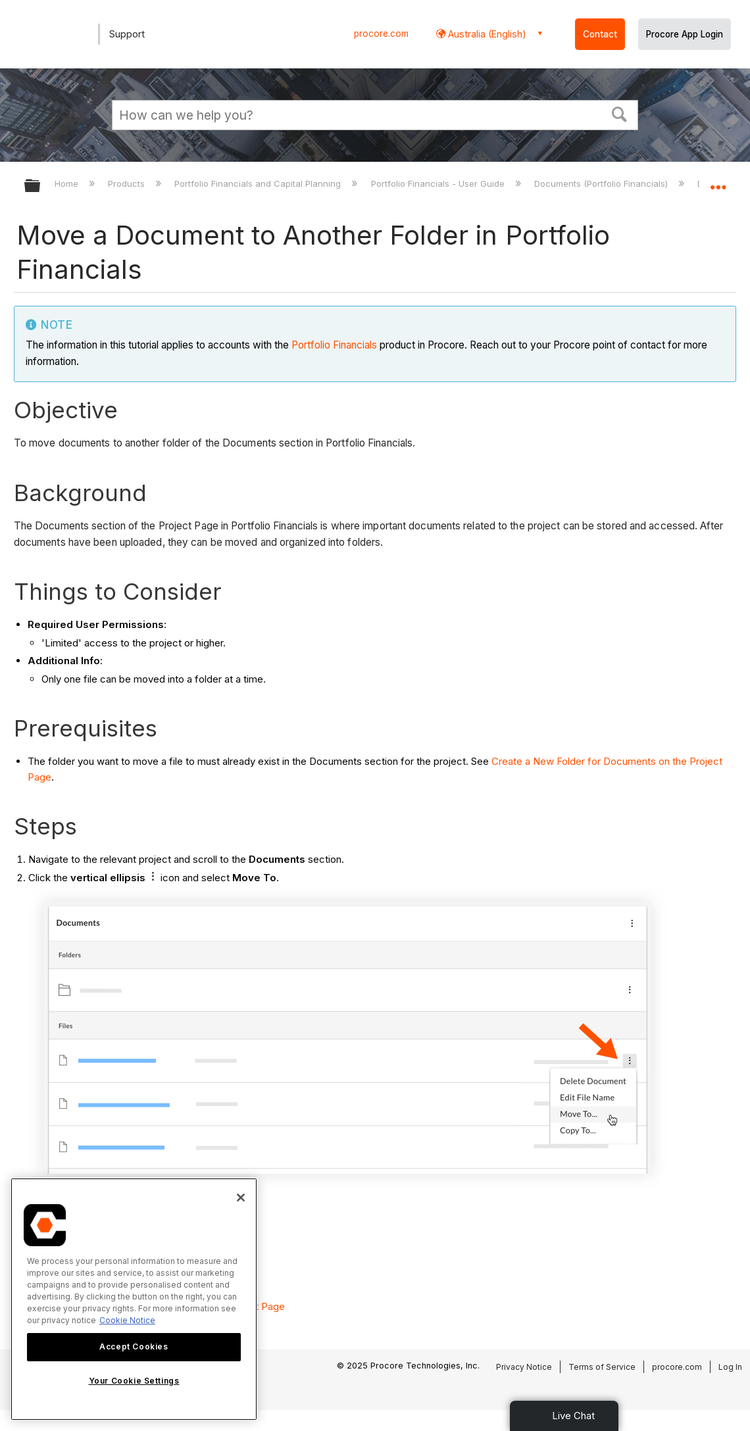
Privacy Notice (524, 1367)
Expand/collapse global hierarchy (40, 186)
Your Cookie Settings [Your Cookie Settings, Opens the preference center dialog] (134, 1381)
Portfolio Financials (334, 345)
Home (68, 183)
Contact (600, 34)
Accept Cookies (133, 1346)
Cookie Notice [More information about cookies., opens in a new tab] (127, 1320)
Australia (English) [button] (485, 33)
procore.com (381, 33)
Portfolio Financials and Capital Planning (258, 183)
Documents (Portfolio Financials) (602, 183)
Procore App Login (684, 34)
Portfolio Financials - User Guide (439, 183)
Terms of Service (602, 1367)
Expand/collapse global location (718, 181)
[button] (619, 113)
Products (127, 183)
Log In (730, 1367)
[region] (134, 1299)
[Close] (240, 1197)
